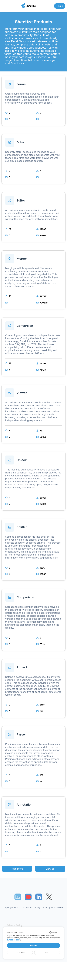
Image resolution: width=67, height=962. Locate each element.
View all (50, 868)
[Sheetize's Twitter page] (49, 897)
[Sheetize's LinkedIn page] (38, 897)
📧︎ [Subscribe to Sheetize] (18, 897)
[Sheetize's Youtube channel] (28, 897)
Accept (33, 945)
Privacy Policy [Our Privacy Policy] (15, 925)
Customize (20, 952)
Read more (17, 868)
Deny (47, 952)
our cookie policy (13, 940)
